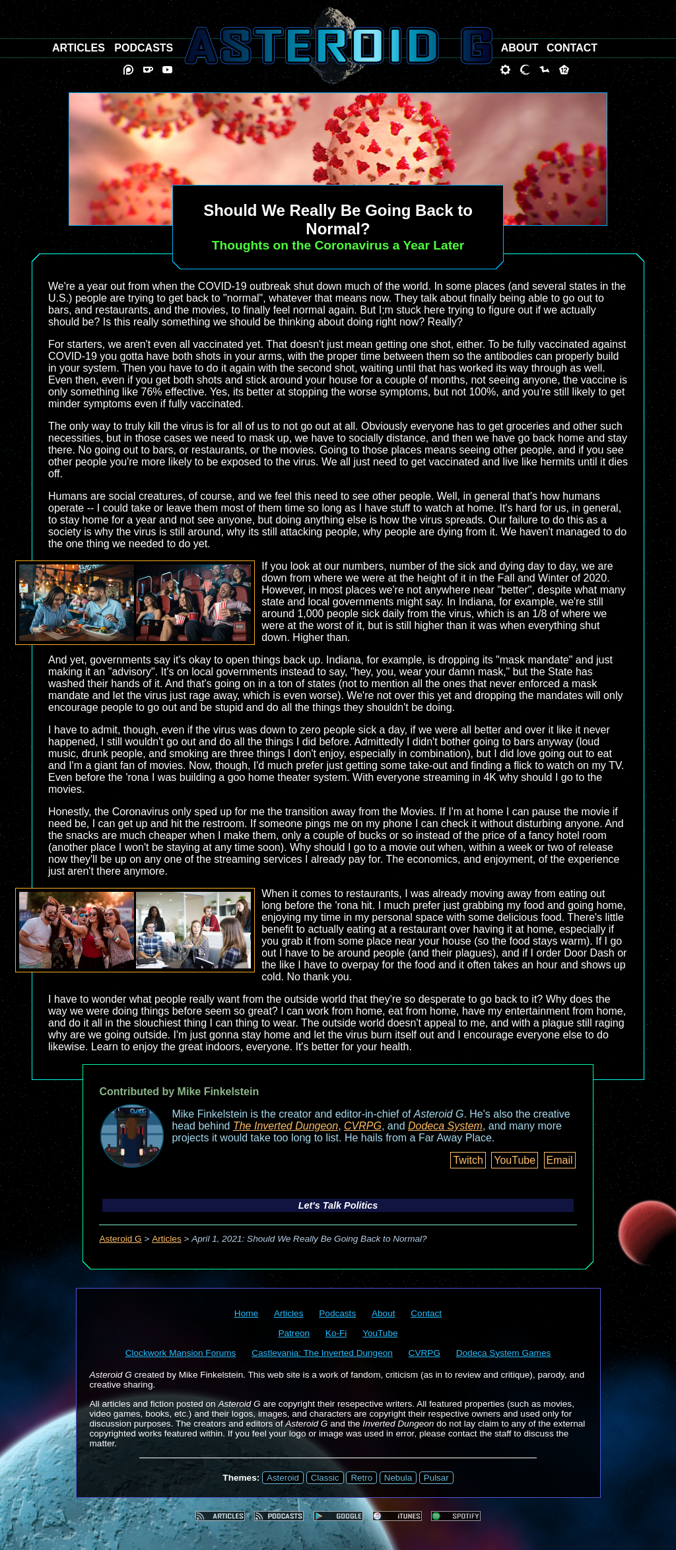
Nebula (398, 1478)
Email (560, 1160)
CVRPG (363, 1125)
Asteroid (283, 1478)
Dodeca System (445, 1125)
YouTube (514, 1160)
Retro (361, 1478)
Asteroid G (120, 1239)
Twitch (468, 1160)
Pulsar (436, 1478)
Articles (167, 1239)
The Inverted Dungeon (285, 1125)
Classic (325, 1478)
